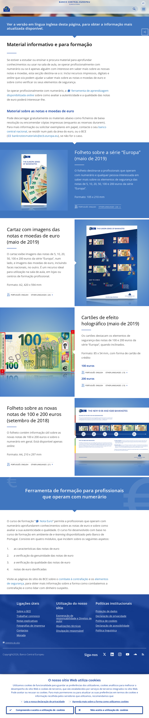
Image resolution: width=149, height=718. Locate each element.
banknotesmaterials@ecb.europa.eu (35, 136)
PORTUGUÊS (83, 207)
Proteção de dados (106, 611)
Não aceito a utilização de (109, 709)
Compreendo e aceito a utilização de (40, 709)
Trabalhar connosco (28, 616)
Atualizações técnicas (68, 626)
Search (134, 9)
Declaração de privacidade (111, 616)
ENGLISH (92, 207)
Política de (106, 620)
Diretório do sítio (12, 642)
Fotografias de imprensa (31, 625)
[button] (143, 3)
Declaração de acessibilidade (112, 625)
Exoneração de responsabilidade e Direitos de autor (74, 618)
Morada (21, 635)
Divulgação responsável (70, 630)
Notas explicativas (27, 620)
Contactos (22, 630)
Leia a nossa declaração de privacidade (44, 701)
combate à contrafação (73, 579)
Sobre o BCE (24, 611)
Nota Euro (46, 521)
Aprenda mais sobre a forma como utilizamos (100, 701)
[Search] (73, 9)
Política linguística (106, 630)
